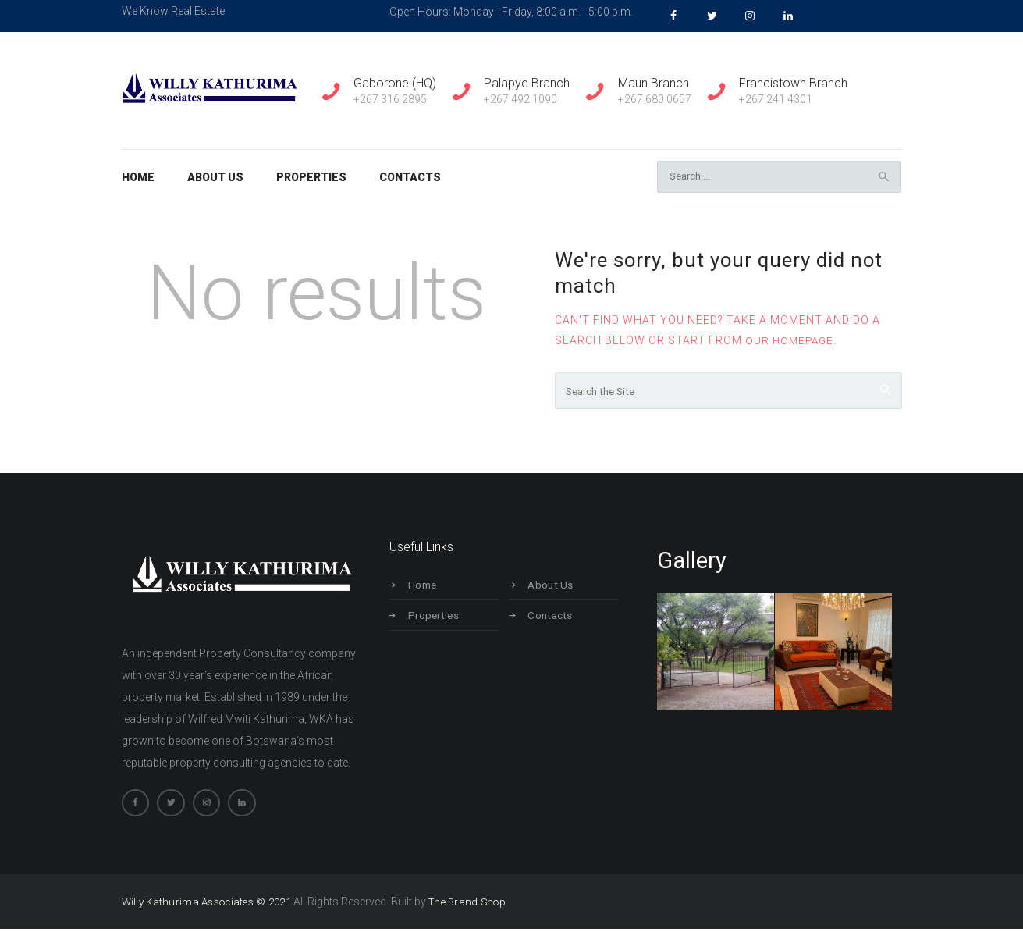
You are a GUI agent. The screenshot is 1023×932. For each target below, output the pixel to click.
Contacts (555, 617)
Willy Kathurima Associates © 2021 (209, 904)
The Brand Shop (473, 904)
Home (428, 588)
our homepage (791, 341)
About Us (555, 588)
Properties (439, 617)
